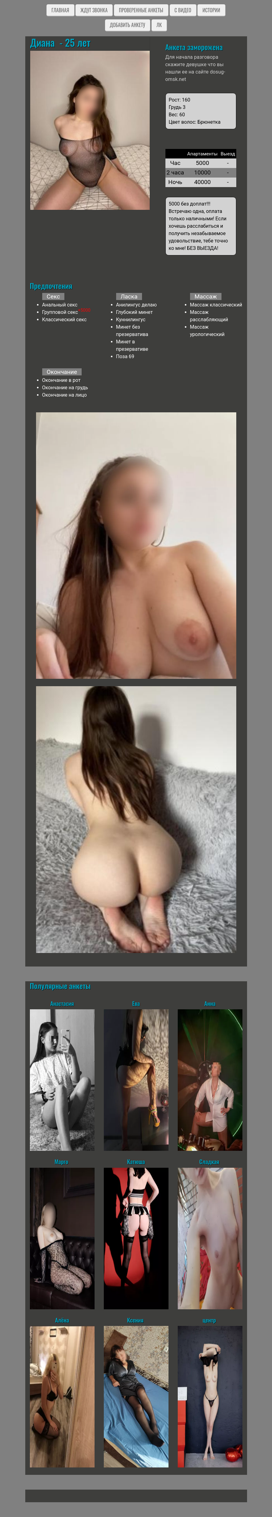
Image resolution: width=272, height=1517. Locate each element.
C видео (183, 10)
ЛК (159, 25)
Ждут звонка (94, 10)
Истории (211, 10)
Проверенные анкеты (141, 10)
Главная (60, 10)
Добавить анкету (127, 25)
